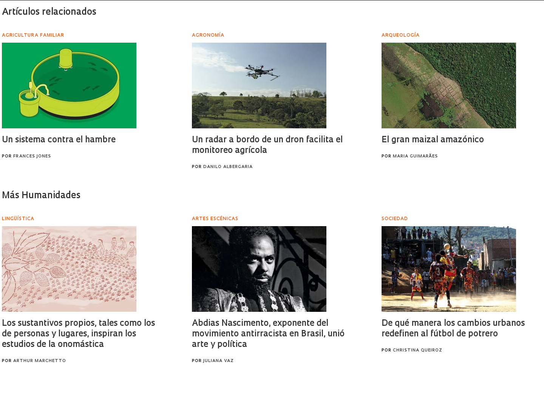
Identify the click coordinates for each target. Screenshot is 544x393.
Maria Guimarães (415, 156)
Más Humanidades (41, 195)
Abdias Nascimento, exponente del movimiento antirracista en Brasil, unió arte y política (268, 334)
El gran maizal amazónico (433, 140)
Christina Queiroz (417, 350)
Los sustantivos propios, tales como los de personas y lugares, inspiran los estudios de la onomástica (78, 334)
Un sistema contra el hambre (59, 140)
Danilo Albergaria (228, 167)
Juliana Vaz (218, 361)
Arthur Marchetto (39, 361)
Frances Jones (32, 156)
